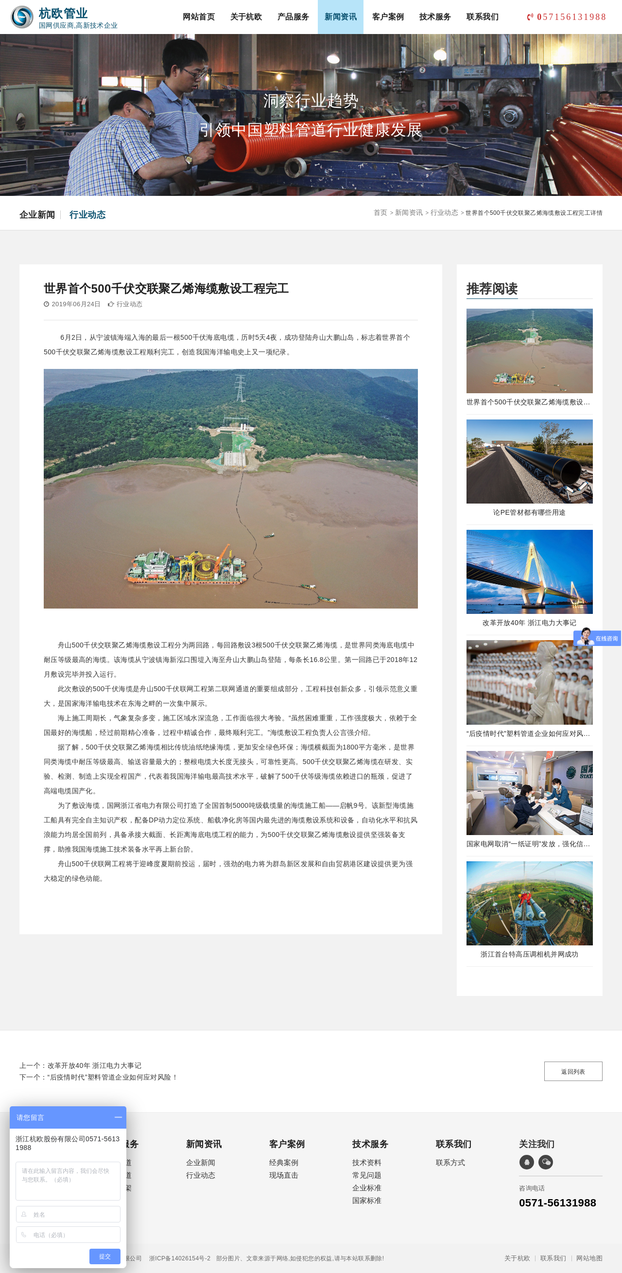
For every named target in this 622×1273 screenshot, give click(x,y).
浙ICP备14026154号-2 (176, 1258)
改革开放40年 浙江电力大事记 (529, 623)
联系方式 (450, 1162)
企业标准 (366, 1188)
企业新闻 (37, 214)
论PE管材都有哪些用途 (529, 512)
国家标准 (366, 1200)
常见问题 (366, 1175)
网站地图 (589, 1258)
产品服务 (293, 17)
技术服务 (435, 17)
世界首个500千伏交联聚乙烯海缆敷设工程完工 (529, 402)
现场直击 (283, 1175)
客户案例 (388, 17)
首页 (381, 212)
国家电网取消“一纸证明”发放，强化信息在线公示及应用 (529, 844)
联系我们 (482, 17)
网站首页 (199, 17)
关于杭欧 (246, 17)
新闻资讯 (341, 17)
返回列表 (573, 1071)
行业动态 (87, 214)
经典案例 (283, 1162)
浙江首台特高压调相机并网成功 (530, 954)
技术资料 (366, 1162)
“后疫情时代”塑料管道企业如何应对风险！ (529, 733)
